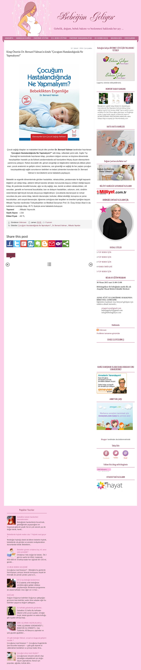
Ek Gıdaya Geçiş (101, 38)
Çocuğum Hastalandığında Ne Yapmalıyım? (34, 226)
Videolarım (129, 38)
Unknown (23, 222)
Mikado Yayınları (74, 226)
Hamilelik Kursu (23, 38)
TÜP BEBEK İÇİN (104, 257)
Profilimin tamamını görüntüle (108, 334)
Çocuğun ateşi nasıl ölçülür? (27, 653)
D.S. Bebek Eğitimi (59, 38)
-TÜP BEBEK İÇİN (104, 252)
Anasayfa (9, 38)
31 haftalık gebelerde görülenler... (29, 608)
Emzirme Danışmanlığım (80, 38)
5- (97, 272)
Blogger (104, 440)
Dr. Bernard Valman (59, 226)
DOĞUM (10, 595)
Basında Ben (116, 38)
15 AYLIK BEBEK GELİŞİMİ (17, 567)
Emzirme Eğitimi (41, 38)
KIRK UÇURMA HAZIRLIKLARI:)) (29, 623)
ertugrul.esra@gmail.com (111, 308)
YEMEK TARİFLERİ (105, 267)
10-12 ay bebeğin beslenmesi (28, 580)
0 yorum (48, 222)
